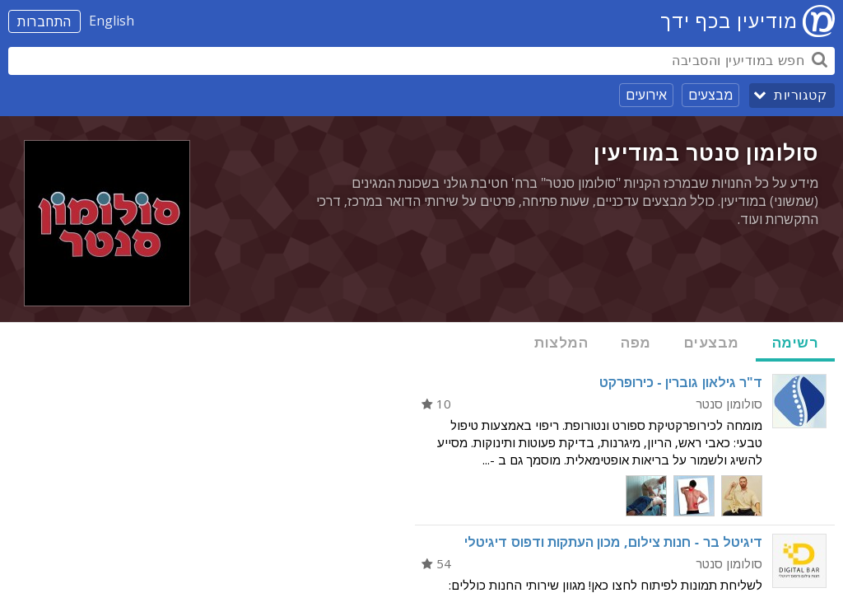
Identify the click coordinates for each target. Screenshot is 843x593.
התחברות (44, 21)
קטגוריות (800, 95)
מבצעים (710, 94)
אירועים (646, 94)
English (111, 20)
